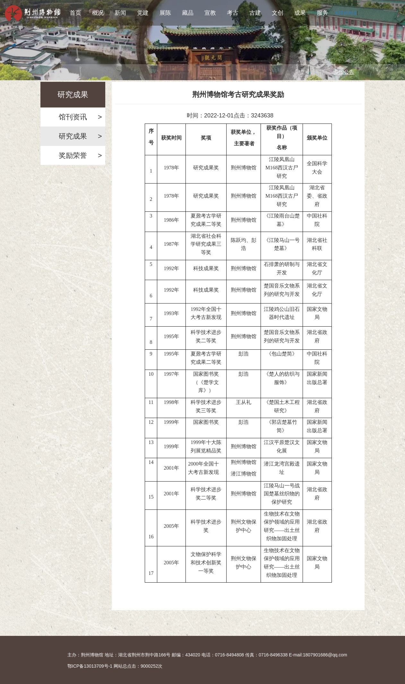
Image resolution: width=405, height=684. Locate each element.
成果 (300, 13)
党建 (143, 13)
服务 (322, 13)
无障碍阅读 (345, 12)
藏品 (188, 13)
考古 (232, 13)
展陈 (165, 13)
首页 (75, 13)
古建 (255, 13)
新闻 (120, 13)
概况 (98, 13)
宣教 (210, 13)
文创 (277, 13)
